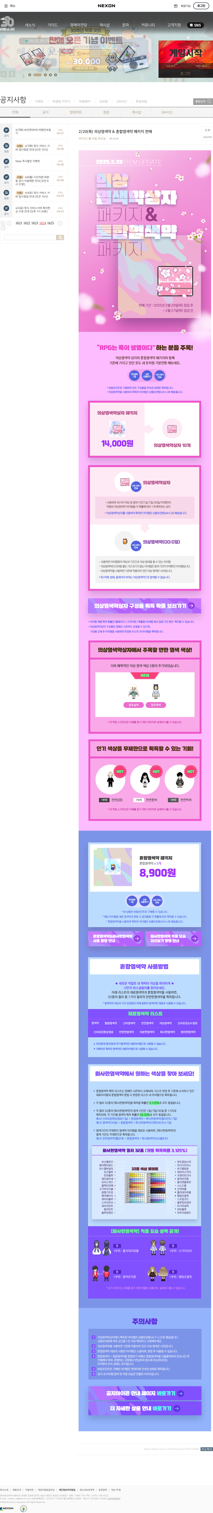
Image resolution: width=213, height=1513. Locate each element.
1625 (50, 223)
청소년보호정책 (87, 1490)
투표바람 (141, 101)
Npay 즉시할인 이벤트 (27, 161)
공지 (45, 112)
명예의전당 (78, 25)
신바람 (103, 101)
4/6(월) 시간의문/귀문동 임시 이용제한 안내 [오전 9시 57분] (32, 181)
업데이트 (76, 112)
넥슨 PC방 (116, 1490)
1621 (18, 223)
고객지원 (174, 25)
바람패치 (84, 101)
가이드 (53, 25)
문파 (125, 25)
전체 (15, 112)
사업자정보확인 (113, 1499)
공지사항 (13, 100)
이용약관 (29, 1490)
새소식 (30, 25)
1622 (26, 223)
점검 (106, 112)
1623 (34, 223)
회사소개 (4, 1490)
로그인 (201, 6)
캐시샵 (105, 25)
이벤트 (39, 101)
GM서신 (122, 101)
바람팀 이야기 (61, 101)
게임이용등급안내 (46, 1490)
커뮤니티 (148, 25)
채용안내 (17, 1490)
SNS (195, 25)
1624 (42, 223)
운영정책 (103, 1490)
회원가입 (186, 6)
